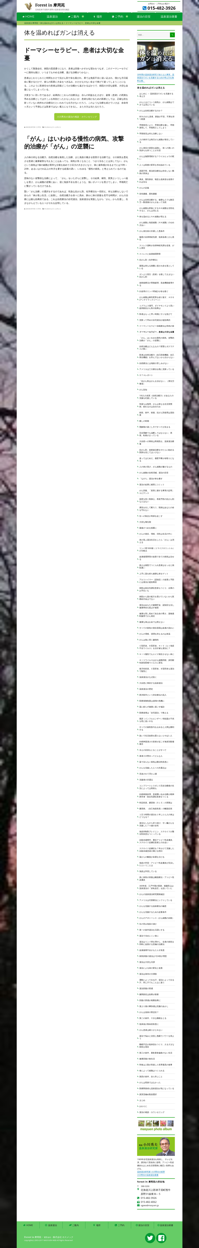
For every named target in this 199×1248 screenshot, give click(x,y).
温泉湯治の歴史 (146, 689)
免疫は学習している (148, 871)
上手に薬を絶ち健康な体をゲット (153, 573)
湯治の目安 (144, 16)
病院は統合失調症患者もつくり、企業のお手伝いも (156, 589)
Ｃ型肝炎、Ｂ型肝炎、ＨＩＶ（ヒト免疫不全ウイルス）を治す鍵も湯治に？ (156, 646)
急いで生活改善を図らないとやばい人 (155, 735)
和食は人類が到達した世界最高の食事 (155, 1064)
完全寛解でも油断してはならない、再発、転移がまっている (155, 434)
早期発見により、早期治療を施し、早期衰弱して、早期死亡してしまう (156, 126)
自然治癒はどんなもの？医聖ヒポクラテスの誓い (156, 347)
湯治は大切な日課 (147, 962)
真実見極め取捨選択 (148, 1094)
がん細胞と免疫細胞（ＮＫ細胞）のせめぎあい (156, 223)
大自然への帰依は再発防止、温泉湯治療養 (156, 442)
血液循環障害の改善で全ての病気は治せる (156, 557)
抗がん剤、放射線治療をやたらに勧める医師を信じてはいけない (156, 451)
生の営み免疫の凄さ (148, 924)
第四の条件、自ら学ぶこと (151, 1076)
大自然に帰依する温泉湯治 (151, 683)
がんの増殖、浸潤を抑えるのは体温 (154, 633)
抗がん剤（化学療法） (149, 259)
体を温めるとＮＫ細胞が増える (152, 216)
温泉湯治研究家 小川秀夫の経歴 (151, 1171)
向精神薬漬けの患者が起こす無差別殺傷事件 (156, 742)
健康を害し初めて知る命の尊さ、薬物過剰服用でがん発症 (156, 614)
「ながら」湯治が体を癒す (151, 478)
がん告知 (143, 389)
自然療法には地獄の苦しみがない (153, 363)
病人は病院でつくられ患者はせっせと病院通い (156, 566)
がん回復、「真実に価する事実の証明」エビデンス (156, 491)
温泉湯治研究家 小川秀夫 (33, 127)
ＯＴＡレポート (146, 375)
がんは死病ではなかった (150, 1082)
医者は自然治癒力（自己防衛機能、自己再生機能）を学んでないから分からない (156, 356)
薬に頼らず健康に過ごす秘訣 (151, 706)
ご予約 (117, 16)
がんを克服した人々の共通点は (152, 767)
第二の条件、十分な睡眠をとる (152, 1018)
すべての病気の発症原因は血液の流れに (156, 628)
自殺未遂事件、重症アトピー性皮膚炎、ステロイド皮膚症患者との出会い (156, 841)
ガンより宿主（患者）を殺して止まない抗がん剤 (156, 275)
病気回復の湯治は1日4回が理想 (153, 956)
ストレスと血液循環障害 (150, 254)
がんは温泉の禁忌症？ (149, 1012)
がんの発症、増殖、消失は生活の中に (155, 533)
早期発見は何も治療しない (151, 133)
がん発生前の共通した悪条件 (151, 231)
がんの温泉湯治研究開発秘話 (151, 894)
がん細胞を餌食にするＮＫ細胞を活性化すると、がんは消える (156, 209)
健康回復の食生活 (147, 1058)
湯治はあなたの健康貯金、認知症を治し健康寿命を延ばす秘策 (156, 606)
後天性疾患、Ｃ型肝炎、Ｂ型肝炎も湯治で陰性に (156, 669)
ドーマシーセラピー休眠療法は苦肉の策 (156, 326)
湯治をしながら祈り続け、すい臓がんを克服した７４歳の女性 (156, 824)
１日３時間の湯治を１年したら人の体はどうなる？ (156, 815)
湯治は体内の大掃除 (148, 974)
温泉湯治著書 (169, 16)
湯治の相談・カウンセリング (151, 1112)
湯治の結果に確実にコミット (151, 484)
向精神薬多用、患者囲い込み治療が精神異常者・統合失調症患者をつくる (156, 795)
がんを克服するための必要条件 (152, 912)
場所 (98, 16)
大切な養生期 (145, 522)
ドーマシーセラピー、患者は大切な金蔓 (156, 332)
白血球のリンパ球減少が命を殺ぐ (153, 291)
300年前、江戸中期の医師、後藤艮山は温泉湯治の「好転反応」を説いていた (156, 887)
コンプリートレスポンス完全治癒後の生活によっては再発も (156, 786)
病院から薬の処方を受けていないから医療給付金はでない (156, 597)
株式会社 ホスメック (63, 1237)
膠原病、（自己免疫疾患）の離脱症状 (155, 808)
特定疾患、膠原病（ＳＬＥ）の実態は (155, 802)
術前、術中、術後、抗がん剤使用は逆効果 (156, 413)
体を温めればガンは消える (52, 127)
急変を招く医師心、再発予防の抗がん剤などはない (156, 500)
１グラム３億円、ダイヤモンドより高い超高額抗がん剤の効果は (156, 306)
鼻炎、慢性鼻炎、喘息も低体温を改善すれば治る (156, 180)
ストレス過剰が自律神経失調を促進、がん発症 (156, 246)
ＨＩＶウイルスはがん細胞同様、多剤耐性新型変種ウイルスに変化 (156, 661)
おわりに (143, 1106)
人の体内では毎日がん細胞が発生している (156, 140)
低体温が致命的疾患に (149, 1024)
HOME (28, 16)
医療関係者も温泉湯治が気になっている (156, 1088)
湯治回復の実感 (146, 988)
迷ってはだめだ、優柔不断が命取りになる (156, 459)
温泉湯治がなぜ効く (148, 677)
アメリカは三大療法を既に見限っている (156, 369)
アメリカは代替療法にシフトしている (155, 900)
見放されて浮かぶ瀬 (148, 773)
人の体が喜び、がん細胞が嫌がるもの (155, 466)
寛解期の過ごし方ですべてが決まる (154, 427)
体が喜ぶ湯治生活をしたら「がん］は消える (156, 541)
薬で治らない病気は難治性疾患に (153, 762)
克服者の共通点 (146, 779)
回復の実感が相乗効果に (150, 1000)
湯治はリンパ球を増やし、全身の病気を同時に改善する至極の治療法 (156, 942)
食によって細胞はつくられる (151, 1070)
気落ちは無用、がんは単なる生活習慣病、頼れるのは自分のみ (155, 405)
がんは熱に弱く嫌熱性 (149, 639)
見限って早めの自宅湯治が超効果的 (154, 320)
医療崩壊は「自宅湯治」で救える (153, 712)
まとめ (142, 1100)
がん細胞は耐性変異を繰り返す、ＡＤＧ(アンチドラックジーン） (156, 298)
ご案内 (73, 16)
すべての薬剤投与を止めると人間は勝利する (156, 728)
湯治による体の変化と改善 (151, 968)
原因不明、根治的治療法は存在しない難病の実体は (156, 172)
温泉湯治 (52, 16)
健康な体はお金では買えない (151, 622)
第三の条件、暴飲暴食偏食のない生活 (155, 1052)
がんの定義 (144, 187)
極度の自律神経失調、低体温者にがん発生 (156, 238)
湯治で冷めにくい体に (149, 935)
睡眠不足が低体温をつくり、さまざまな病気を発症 (156, 1045)
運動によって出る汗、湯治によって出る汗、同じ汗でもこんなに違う (156, 981)
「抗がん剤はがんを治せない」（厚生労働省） (156, 382)
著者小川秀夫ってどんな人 (151, 756)
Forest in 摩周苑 (50, 5)
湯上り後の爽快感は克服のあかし (153, 1006)
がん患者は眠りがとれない (151, 1030)
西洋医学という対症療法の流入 (152, 695)
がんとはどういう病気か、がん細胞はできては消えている (156, 103)
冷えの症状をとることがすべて (152, 750)
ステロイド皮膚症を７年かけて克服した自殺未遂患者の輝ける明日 (156, 849)
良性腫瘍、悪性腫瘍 (148, 193)
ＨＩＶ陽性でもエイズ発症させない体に (156, 654)
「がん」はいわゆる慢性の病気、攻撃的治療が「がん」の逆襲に (156, 339)
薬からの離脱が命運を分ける (151, 857)
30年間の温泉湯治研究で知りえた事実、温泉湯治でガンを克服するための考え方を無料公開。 (155, 77)
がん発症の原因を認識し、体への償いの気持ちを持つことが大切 (156, 149)
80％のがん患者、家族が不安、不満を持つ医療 (156, 117)
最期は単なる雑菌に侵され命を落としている (156, 266)
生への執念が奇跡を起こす (151, 516)
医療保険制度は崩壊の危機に (151, 700)
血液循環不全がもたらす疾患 (151, 950)
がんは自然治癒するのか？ (151, 110)
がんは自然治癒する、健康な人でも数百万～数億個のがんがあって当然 (156, 200)
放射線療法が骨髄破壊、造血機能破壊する (156, 283)
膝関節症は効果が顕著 (149, 994)
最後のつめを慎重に (148, 528)
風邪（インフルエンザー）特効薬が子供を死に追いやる (156, 719)
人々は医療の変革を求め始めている (154, 165)
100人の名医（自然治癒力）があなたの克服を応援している (156, 396)
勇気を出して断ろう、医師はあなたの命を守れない (156, 508)
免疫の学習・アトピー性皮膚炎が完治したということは (156, 864)
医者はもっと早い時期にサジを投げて (155, 314)
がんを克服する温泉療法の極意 (152, 906)
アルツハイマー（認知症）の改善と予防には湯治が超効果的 (156, 580)
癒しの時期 (144, 421)
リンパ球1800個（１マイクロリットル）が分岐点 (157, 549)
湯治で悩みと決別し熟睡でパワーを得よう (156, 1037)
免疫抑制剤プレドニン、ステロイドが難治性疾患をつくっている (156, 832)
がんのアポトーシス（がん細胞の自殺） (156, 918)
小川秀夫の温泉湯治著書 (147, 1175)
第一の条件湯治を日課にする (151, 930)
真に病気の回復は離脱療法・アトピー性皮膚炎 (156, 878)
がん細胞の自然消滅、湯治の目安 (153, 472)
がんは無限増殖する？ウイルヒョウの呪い (156, 157)
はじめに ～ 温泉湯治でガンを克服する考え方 (156, 94)
